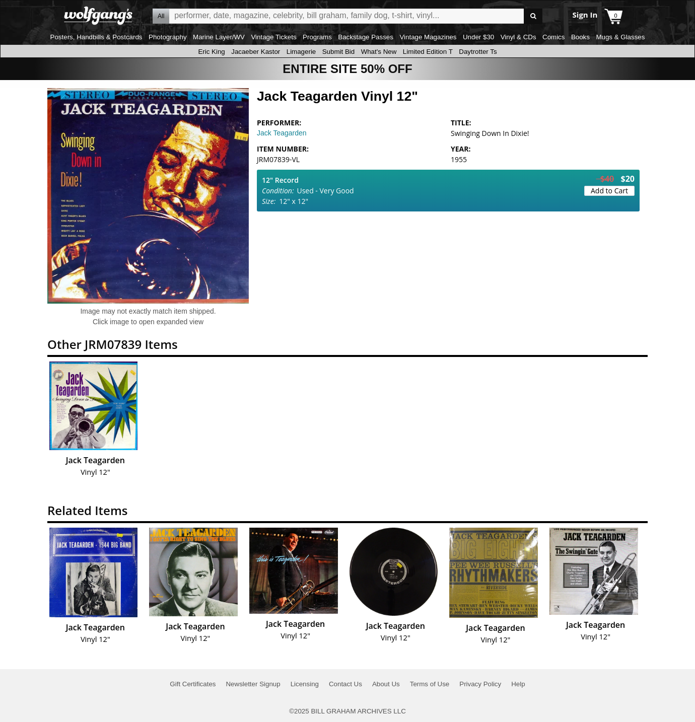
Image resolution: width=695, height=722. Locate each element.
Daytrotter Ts (478, 51)
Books (580, 37)
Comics (553, 37)
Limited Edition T (428, 51)
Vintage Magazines (427, 37)
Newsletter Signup (253, 684)
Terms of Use (430, 684)
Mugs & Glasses (620, 37)
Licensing (305, 684)
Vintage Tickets (273, 37)
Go (533, 16)
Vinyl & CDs (518, 37)
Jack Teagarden (282, 133)
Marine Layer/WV (219, 37)
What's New (379, 51)
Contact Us (345, 684)
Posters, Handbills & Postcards (96, 37)
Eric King (211, 51)
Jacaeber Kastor (255, 51)
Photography (168, 37)
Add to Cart (609, 190)
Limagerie (301, 51)
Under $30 (478, 37)
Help (518, 684)
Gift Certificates (193, 684)
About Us (386, 684)
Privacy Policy (480, 684)
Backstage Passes (365, 37)
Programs (317, 37)
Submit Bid (338, 51)
